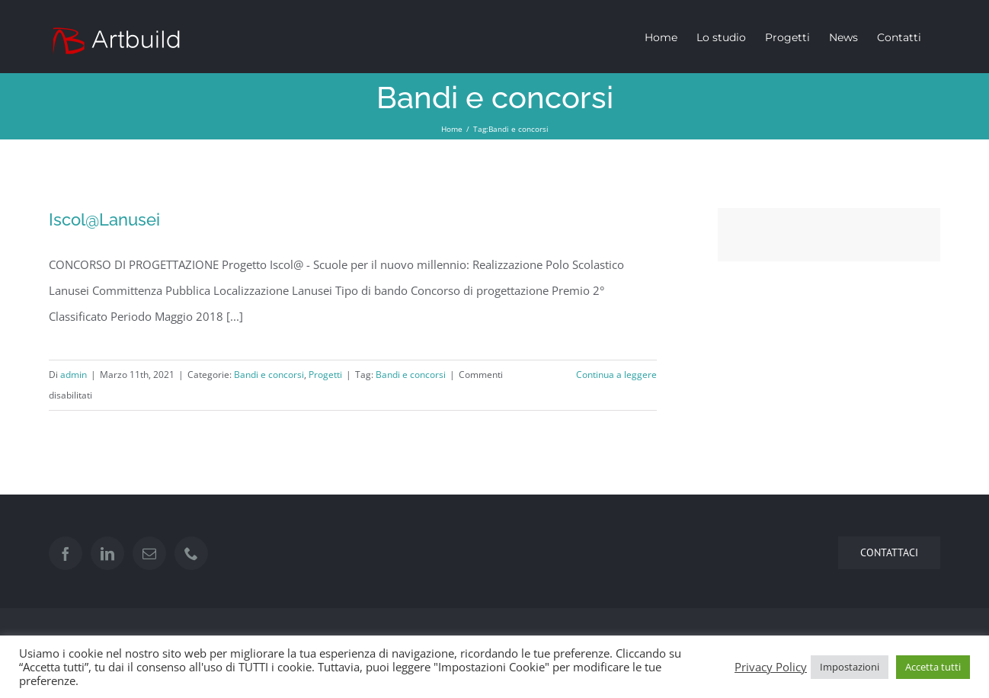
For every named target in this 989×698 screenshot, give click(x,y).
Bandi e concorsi (269, 374)
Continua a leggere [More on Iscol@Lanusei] (616, 374)
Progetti (325, 374)
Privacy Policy (771, 667)
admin (73, 374)
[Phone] (191, 553)
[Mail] (149, 553)
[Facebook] (65, 553)
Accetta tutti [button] (933, 667)
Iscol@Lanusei (104, 219)
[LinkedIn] (107, 553)
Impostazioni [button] (849, 667)
